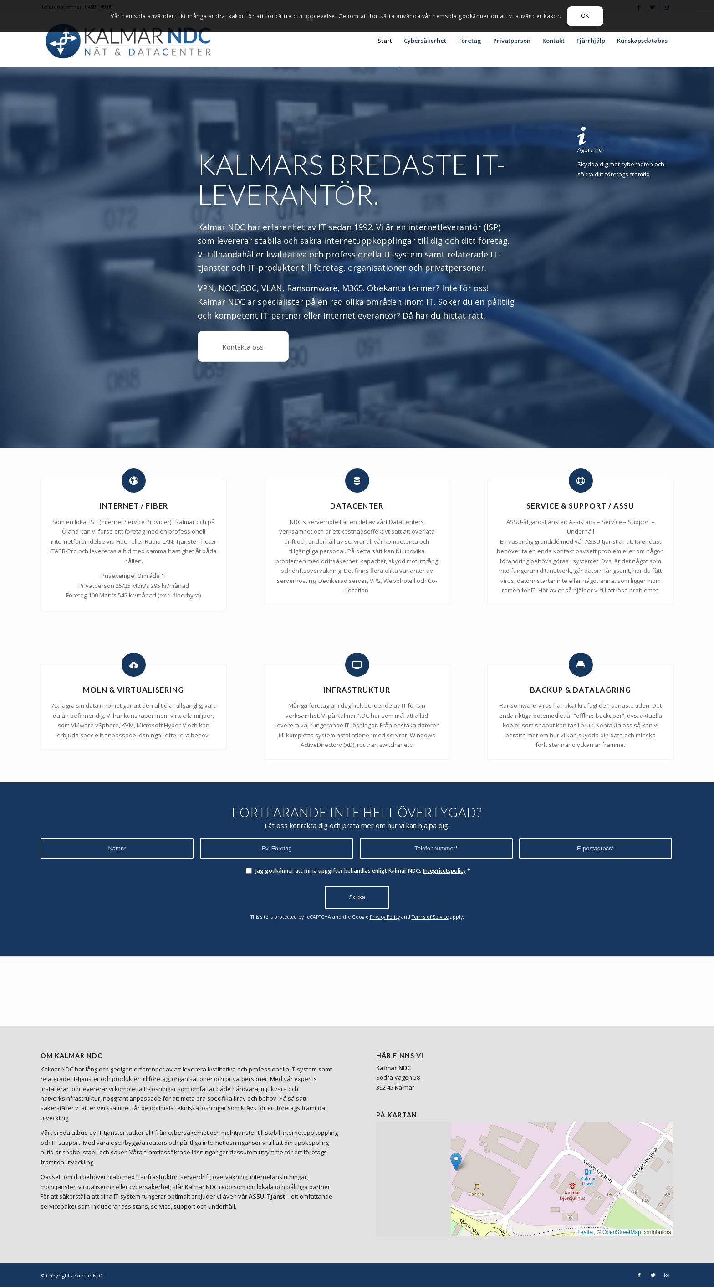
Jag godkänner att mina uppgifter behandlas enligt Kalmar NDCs (362, 871)
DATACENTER (356, 505)
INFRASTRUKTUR (356, 689)
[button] (456, 1162)
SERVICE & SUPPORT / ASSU (580, 505)
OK (585, 16)
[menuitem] (385, 40)
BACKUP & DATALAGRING (580, 689)
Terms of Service (430, 917)
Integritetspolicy (444, 871)
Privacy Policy (385, 917)
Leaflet (585, 1232)
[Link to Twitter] (653, 1275)
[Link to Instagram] (666, 1275)
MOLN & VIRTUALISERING (133, 689)
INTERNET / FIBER (133, 505)
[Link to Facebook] (639, 1275)
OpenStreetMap (621, 1232)
